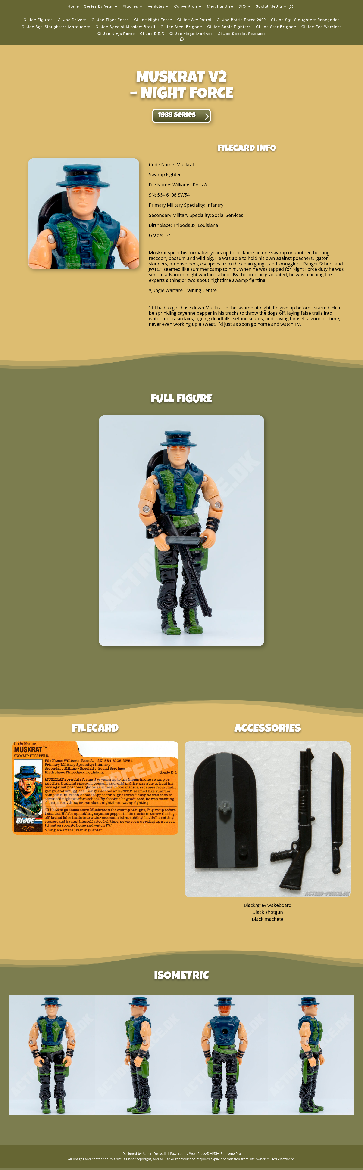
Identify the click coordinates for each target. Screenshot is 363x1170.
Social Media (269, 7)
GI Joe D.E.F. (152, 34)
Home (73, 7)
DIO (242, 7)
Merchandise (220, 7)
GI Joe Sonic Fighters (229, 27)
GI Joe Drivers (72, 20)
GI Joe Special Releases (242, 34)
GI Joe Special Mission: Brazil (125, 27)
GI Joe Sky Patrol (194, 20)
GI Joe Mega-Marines (191, 34)
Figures (130, 7)
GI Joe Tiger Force (110, 20)
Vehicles (156, 7)
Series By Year (98, 7)
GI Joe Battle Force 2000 (241, 20)
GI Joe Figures (38, 20)
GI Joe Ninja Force (116, 34)
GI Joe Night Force (153, 20)
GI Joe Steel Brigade (181, 27)
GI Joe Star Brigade (276, 27)
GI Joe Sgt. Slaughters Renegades (305, 20)
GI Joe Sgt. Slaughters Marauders (55, 27)
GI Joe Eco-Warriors (321, 27)
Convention (185, 7)
